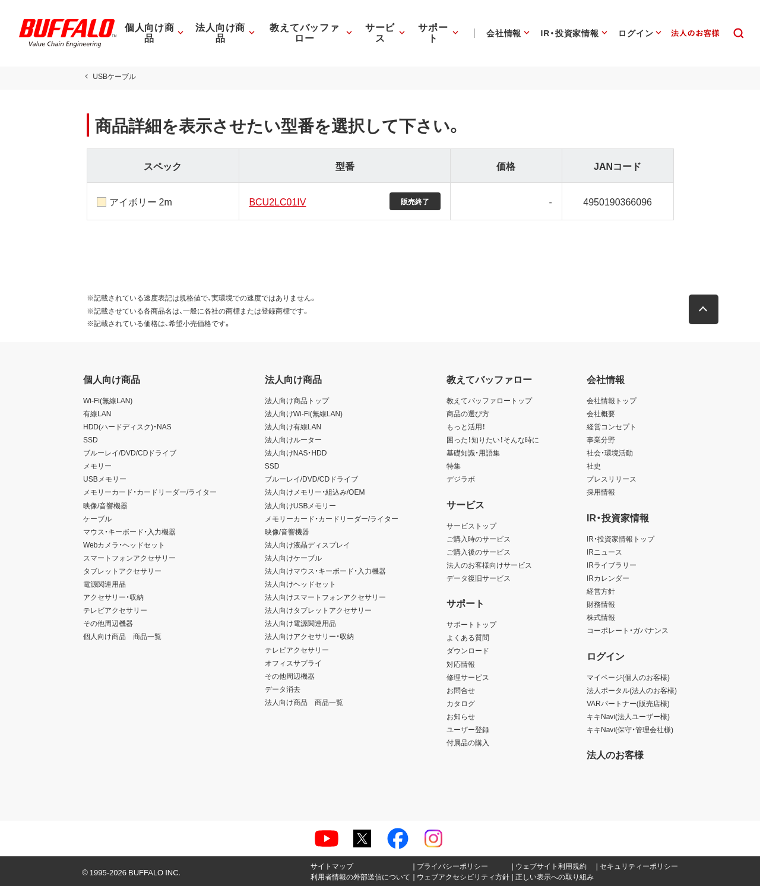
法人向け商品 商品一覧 (304, 702)
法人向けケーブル (293, 557)
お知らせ (460, 716)
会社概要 (601, 413)
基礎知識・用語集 (473, 452)
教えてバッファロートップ (489, 400)
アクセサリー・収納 (113, 596)
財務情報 (601, 604)
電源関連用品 (104, 583)
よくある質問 (467, 637)
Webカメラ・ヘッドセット (124, 544)
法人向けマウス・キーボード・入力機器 (325, 570)
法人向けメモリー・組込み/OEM (315, 491)
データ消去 (282, 689)
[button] (706, 309)
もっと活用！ (466, 426)
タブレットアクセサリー (122, 570)
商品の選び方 (467, 413)
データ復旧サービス (478, 577)
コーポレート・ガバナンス (628, 630)
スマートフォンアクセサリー (129, 557)
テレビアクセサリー (115, 610)
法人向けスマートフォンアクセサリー (325, 596)
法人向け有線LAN (293, 426)
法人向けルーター (293, 439)
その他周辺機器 (108, 623)
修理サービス (467, 677)
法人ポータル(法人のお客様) (632, 690)
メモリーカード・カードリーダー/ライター (150, 491)
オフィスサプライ (293, 662)
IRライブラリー (611, 564)
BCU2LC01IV (276, 201)
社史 (594, 465)
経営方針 (601, 591)
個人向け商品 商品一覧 (122, 636)
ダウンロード (467, 650)
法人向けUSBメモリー (301, 505)
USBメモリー (104, 478)
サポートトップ (471, 624)
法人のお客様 (615, 754)
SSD (90, 439)
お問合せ (460, 690)
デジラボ (460, 478)
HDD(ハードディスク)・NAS (127, 426)
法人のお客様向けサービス (489, 564)
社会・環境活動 (610, 452)
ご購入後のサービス (478, 551)
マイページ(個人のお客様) (628, 677)
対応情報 (460, 664)
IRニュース (604, 551)
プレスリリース (611, 478)
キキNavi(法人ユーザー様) (628, 716)
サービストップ (471, 525)
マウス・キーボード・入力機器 (129, 531)
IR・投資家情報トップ (620, 538)
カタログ (460, 703)
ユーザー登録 (467, 729)
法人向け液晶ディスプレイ (307, 544)
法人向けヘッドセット (300, 583)
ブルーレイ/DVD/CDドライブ (129, 452)
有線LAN (97, 413)
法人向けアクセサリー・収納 (309, 636)
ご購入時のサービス (478, 538)
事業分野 (601, 439)
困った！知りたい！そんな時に (492, 439)
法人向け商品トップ (297, 400)
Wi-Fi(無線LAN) (107, 400)
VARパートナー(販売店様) (628, 703)
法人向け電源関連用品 (300, 623)
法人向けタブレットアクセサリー (318, 610)
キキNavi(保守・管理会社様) (630, 729)
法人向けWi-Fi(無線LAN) (304, 413)
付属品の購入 (467, 742)
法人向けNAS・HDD (296, 452)
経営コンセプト (611, 426)
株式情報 (601, 617)
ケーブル (97, 518)
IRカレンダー (608, 577)
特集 (453, 465)
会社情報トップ (611, 400)
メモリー (97, 465)
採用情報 (601, 491)
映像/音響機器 (105, 505)
